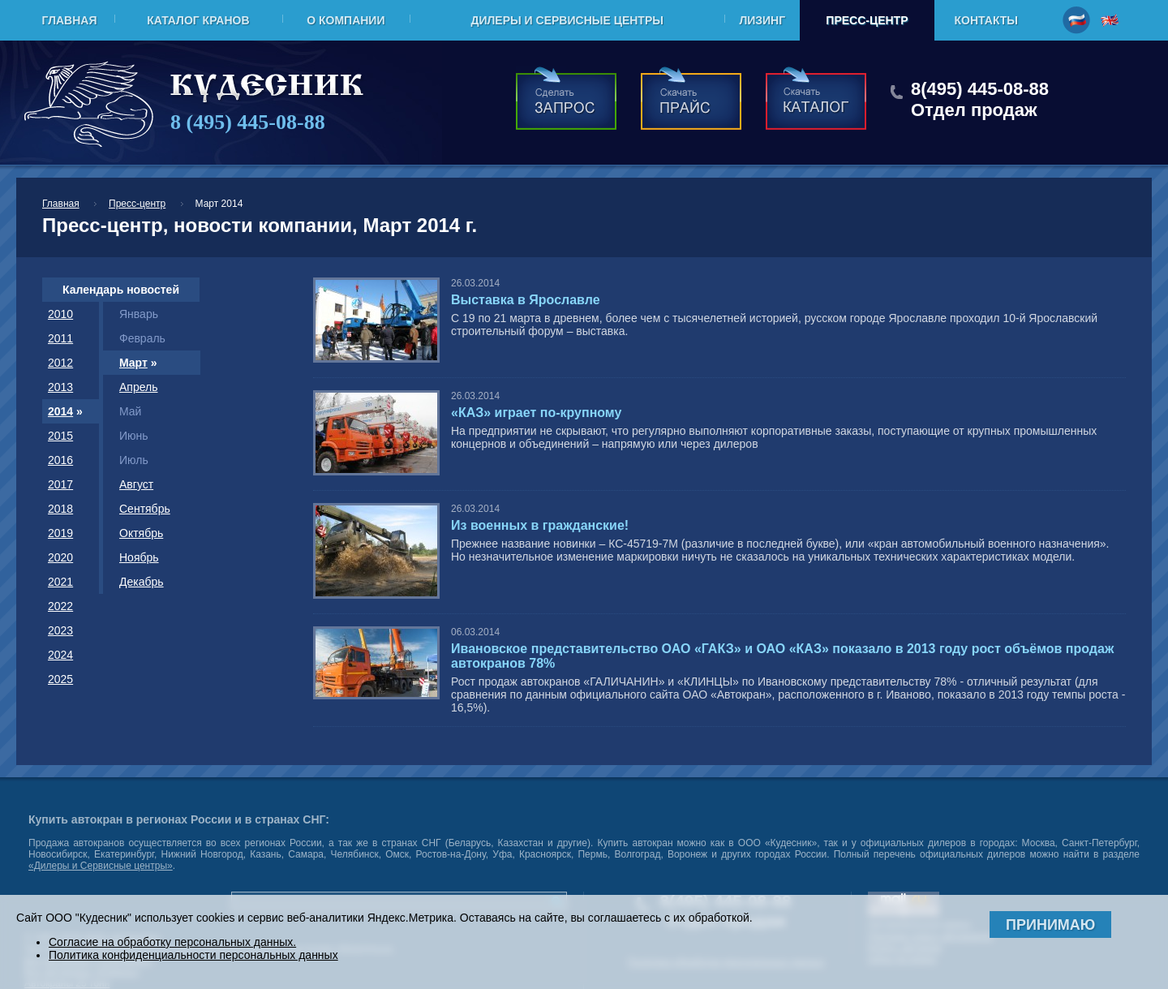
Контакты (986, 20)
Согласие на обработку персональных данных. (172, 941)
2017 (60, 484)
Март (133, 362)
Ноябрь (139, 557)
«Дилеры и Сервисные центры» (100, 865)
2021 (60, 581)
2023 (60, 630)
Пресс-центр (867, 20)
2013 (60, 387)
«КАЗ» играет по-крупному (536, 412)
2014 (60, 411)
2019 (60, 533)
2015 (60, 435)
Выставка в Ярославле (525, 300)
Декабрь (141, 581)
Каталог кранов (198, 20)
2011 (60, 338)
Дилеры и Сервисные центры (566, 20)
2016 (60, 460)
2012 (60, 362)
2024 (60, 654)
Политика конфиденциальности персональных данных (193, 954)
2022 (60, 606)
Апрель (138, 387)
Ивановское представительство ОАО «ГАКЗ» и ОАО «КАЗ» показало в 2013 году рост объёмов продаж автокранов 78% (782, 656)
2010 (60, 313)
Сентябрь (144, 508)
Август (136, 484)
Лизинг (762, 20)
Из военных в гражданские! (540, 525)
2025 (60, 679)
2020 (60, 557)
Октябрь (141, 533)
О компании (345, 20)
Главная (69, 20)
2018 (60, 508)
